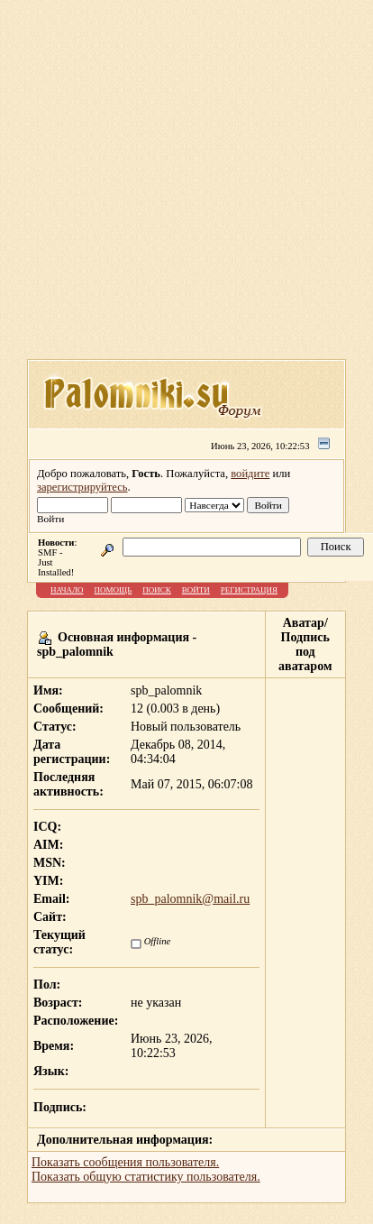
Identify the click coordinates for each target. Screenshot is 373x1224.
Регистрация (249, 589)
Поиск (156, 589)
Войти (196, 589)
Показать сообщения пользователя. (125, 1162)
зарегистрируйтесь (82, 487)
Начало (67, 589)
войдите (250, 473)
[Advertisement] (171, 185)
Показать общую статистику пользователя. (146, 1176)
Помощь (113, 589)
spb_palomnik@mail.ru (190, 899)
